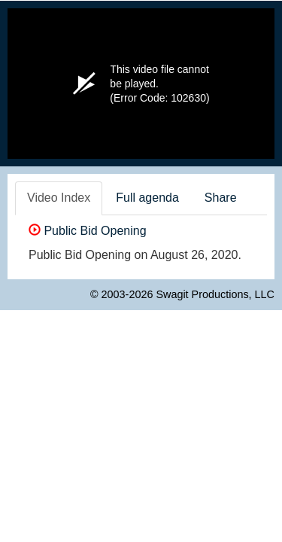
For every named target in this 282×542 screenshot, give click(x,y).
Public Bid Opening (88, 230)
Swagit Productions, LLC (215, 294)
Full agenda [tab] (147, 197)
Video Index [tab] (58, 197)
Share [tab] (221, 197)
